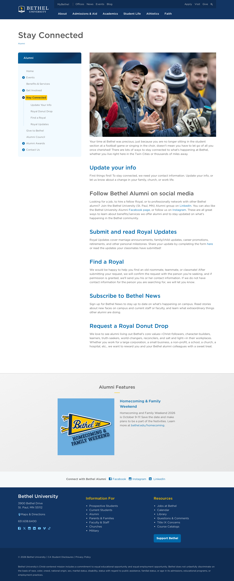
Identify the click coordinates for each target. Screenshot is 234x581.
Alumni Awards (35, 143)
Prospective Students (103, 506)
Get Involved (34, 90)
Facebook (117, 479)
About (62, 13)
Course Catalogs (168, 526)
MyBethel (63, 4)
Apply (188, 4)
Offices (79, 4)
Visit (197, 4)
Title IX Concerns (168, 522)
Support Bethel (167, 538)
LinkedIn (185, 205)
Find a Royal (38, 117)
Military (94, 530)
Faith (168, 13)
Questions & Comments (173, 518)
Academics (110, 13)
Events (100, 4)
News (90, 4)
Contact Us (33, 149)
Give (205, 4)
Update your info (113, 167)
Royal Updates (40, 124)
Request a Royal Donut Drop (129, 326)
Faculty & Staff (99, 522)
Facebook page (139, 210)
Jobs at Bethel (167, 506)
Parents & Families (101, 518)
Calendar (163, 510)
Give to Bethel (35, 130)
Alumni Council (35, 136)
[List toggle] (23, 77)
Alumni (21, 43)
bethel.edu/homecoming (147, 425)
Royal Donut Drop (42, 111)
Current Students (100, 510)
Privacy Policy (83, 557)
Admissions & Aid (84, 13)
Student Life (132, 13)
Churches (95, 526)
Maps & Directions (31, 514)
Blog (109, 4)
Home (30, 71)
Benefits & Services (38, 83)
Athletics (152, 13)
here (210, 244)
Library (162, 514)
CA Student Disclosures (60, 557)
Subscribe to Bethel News (125, 295)
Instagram (179, 210)
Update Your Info (41, 104)
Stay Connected (36, 97)
